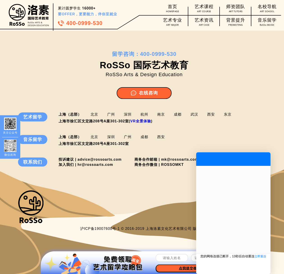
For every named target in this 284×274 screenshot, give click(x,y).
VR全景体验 (140, 121)
